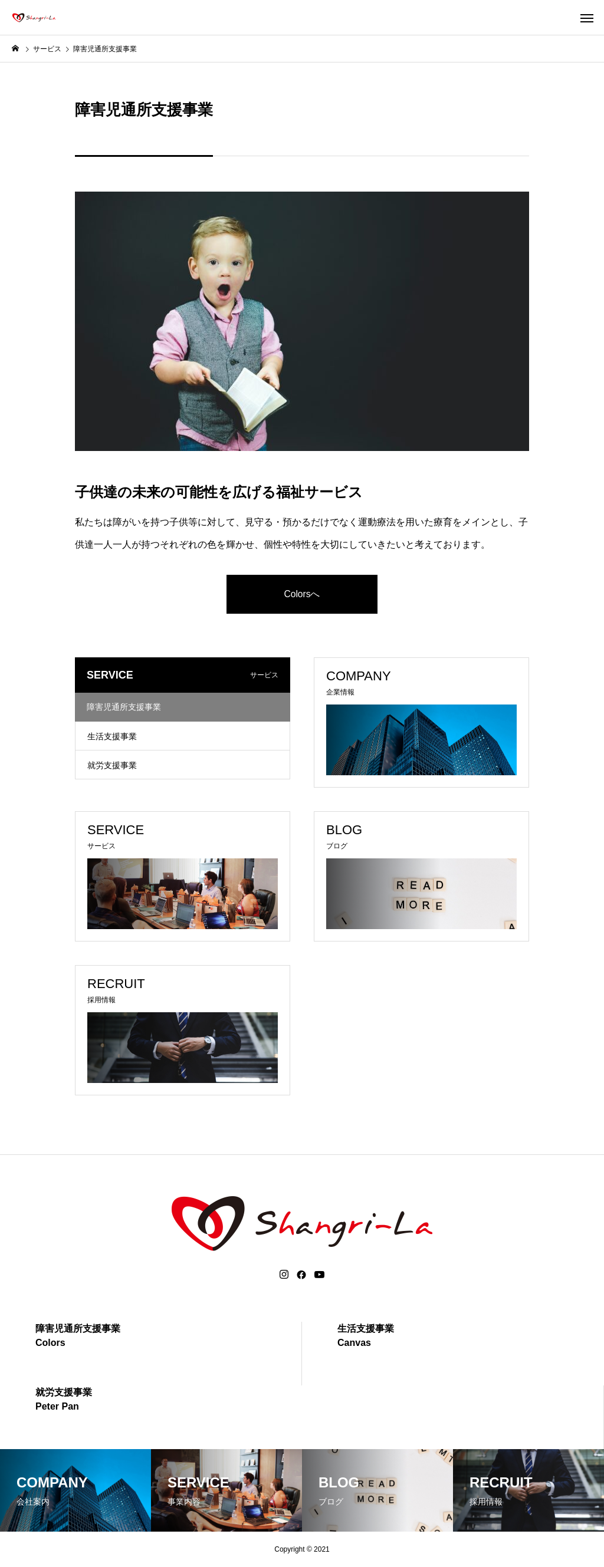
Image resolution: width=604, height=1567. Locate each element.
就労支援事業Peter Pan (63, 1399)
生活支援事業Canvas (365, 1336)
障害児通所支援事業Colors (77, 1336)
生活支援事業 (112, 736)
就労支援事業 (112, 765)
